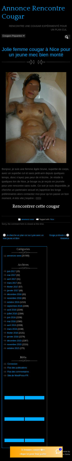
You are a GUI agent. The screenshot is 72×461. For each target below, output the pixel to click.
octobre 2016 (13, 302)
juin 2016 (11, 317)
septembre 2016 (14, 306)
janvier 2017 (12, 290)
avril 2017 (11, 279)
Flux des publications (17, 368)
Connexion (12, 364)
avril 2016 (11, 325)
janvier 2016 (12, 336)
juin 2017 (11, 271)
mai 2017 (11, 275)
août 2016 (11, 310)
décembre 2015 (14, 340)
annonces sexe (27, 219)
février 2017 (12, 287)
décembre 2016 (14, 294)
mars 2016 (12, 329)
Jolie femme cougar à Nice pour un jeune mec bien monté (36, 52)
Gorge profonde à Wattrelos (59, 237)
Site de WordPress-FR (17, 375)
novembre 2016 (14, 298)
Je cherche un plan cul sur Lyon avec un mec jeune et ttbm (23, 237)
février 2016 (12, 333)
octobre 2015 (13, 348)
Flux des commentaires (18, 371)
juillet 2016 (12, 313)
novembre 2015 (14, 344)
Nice (52, 219)
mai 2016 (11, 321)
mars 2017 (12, 283)
